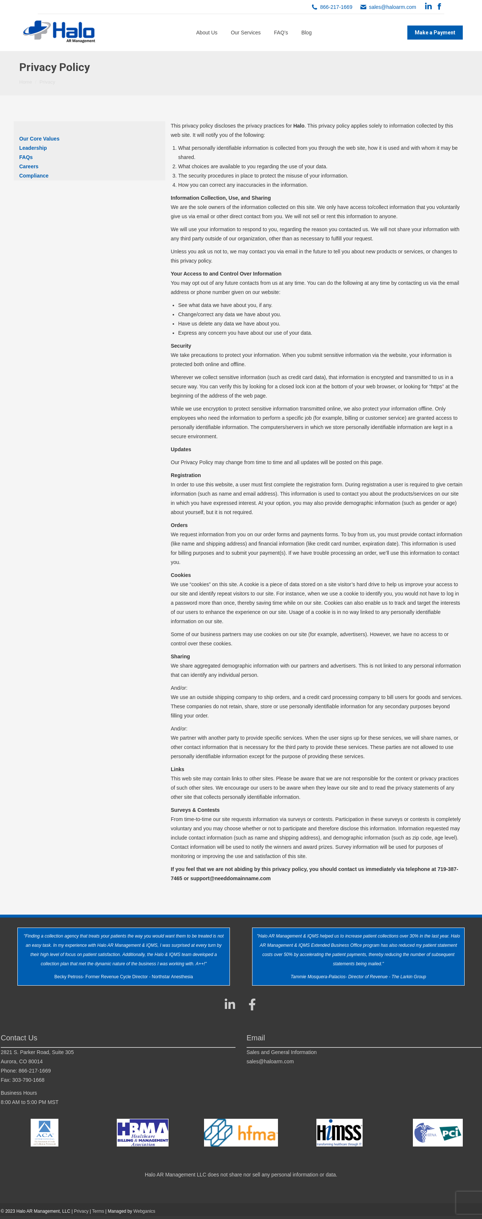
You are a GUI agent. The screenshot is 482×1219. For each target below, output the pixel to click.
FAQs (26, 157)
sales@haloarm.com (392, 7)
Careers (28, 166)
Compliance (33, 176)
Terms (98, 1211)
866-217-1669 (336, 7)
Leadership (33, 148)
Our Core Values (39, 139)
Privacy (81, 1211)
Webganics (144, 1211)
